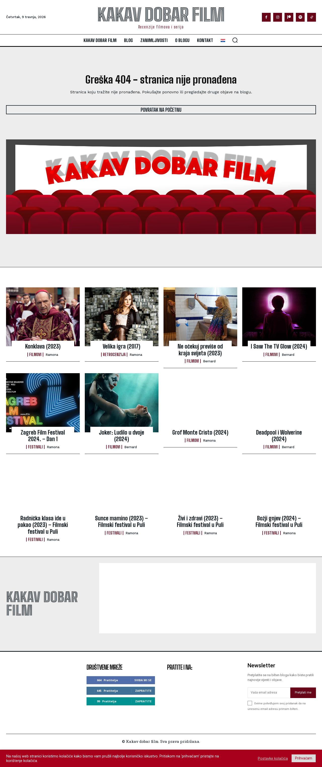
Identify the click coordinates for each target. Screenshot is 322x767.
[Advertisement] (207, 598)
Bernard (209, 361)
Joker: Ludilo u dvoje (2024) (121, 435)
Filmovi (35, 355)
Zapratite (143, 691)
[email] (269, 692)
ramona (52, 355)
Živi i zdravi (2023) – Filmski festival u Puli (200, 521)
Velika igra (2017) (121, 346)
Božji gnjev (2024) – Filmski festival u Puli (279, 521)
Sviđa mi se (142, 680)
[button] (235, 40)
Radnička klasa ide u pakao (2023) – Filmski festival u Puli (43, 525)
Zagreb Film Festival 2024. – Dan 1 (43, 435)
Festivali (35, 447)
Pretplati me (303, 693)
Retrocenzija (114, 355)
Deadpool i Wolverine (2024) (279, 435)
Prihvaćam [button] (303, 758)
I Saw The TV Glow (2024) (279, 346)
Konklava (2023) (43, 346)
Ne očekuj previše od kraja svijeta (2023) (200, 350)
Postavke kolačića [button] (273, 758)
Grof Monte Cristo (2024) (200, 432)
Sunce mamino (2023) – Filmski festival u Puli (121, 521)
